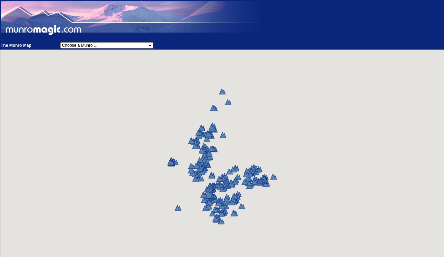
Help (372, 45)
